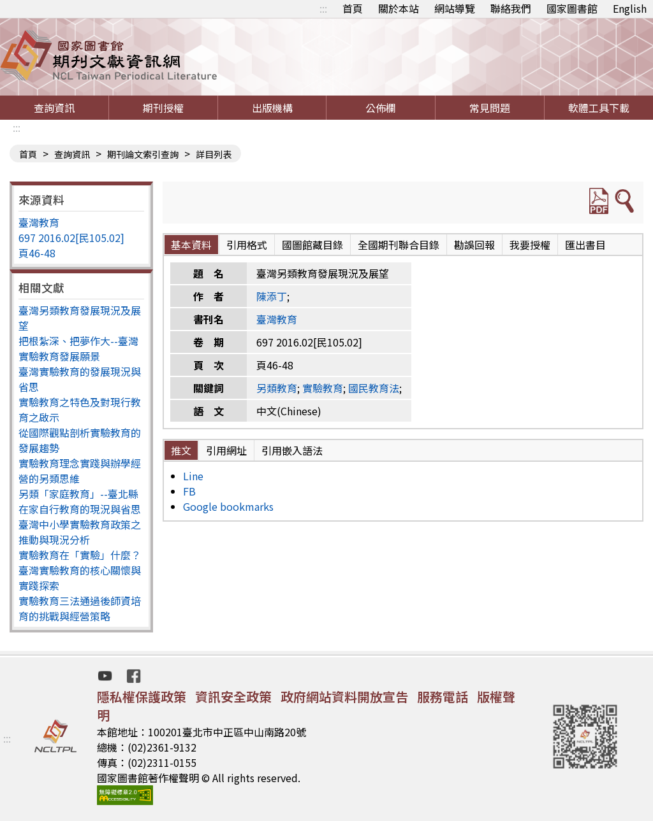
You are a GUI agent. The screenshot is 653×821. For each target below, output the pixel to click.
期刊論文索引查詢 (143, 154)
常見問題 (489, 107)
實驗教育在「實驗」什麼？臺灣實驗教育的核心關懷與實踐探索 (79, 570)
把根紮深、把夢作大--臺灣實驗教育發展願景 (78, 348)
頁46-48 (36, 253)
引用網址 (226, 450)
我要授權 (530, 244)
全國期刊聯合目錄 (398, 244)
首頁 (352, 8)
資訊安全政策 (233, 696)
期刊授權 (163, 107)
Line (193, 475)
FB (189, 491)
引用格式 (246, 244)
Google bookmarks (228, 506)
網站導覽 (454, 8)
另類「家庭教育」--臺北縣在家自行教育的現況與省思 (79, 501)
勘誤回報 (474, 244)
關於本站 (398, 8)
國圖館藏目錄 (312, 244)
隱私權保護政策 (141, 696)
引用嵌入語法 (292, 450)
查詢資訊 (54, 107)
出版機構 (272, 107)
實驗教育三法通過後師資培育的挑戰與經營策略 (79, 608)
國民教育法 (373, 388)
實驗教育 (322, 388)
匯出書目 (585, 244)
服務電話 (442, 696)
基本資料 (191, 244)
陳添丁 (271, 296)
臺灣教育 (38, 222)
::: (323, 8)
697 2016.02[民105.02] (71, 237)
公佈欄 (380, 107)
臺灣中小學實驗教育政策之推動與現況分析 (79, 532)
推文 (181, 450)
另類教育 (276, 388)
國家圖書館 (572, 8)
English (630, 8)
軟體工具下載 (598, 107)
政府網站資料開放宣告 (344, 696)
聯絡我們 (510, 8)
